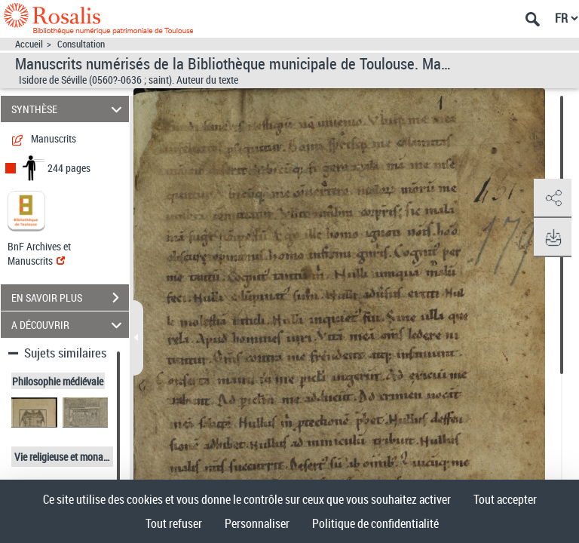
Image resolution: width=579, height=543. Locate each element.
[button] (552, 198)
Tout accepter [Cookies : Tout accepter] (505, 499)
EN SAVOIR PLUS (70, 297)
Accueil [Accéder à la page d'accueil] (29, 44)
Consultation (81, 44)
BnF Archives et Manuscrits (39, 253)
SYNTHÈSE (69, 109)
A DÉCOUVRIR (69, 324)
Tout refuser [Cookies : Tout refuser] (174, 523)
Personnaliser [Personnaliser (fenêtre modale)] (257, 523)
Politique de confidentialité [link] (375, 523)
